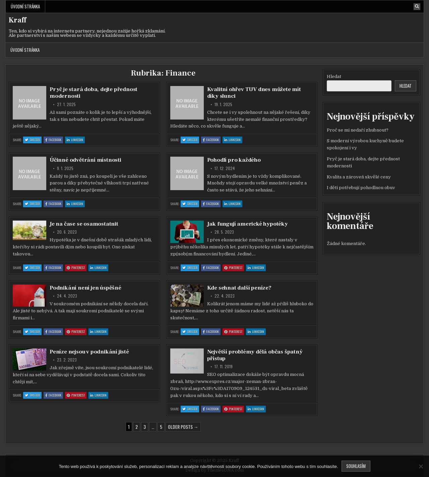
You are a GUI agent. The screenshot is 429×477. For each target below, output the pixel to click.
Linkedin (76, 140)
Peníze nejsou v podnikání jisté (89, 351)
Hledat (334, 76)
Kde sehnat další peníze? (239, 288)
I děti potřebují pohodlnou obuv (361, 187)
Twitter (33, 140)
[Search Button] (417, 6)
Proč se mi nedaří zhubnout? (357, 130)
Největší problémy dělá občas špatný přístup (255, 355)
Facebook (54, 140)
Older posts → (183, 426)
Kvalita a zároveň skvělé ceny (359, 176)
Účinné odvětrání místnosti (85, 160)
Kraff (17, 20)
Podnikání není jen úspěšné (85, 288)
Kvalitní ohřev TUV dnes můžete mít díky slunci (254, 93)
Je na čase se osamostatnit (84, 224)
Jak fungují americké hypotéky (247, 224)
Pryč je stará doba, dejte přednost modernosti (93, 93)
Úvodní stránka (25, 6)
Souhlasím (356, 466)
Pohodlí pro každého (234, 160)
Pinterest (76, 268)
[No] (420, 466)
